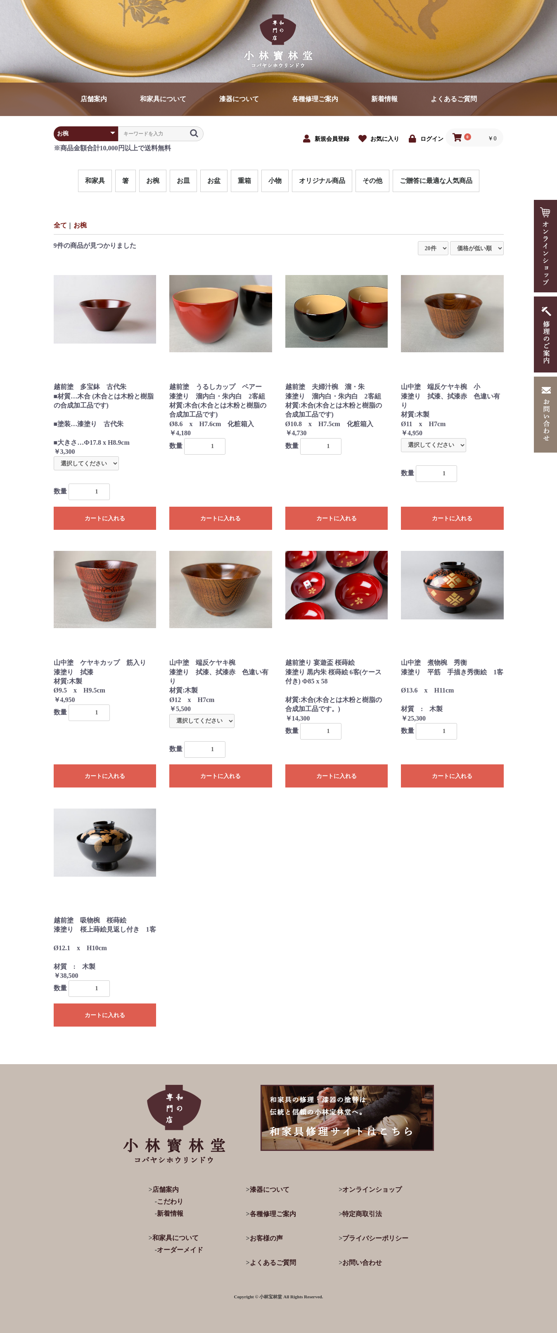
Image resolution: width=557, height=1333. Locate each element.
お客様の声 (266, 1238)
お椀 (152, 180)
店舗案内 (94, 98)
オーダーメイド (180, 1249)
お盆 (213, 180)
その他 (372, 180)
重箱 (244, 180)
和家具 (95, 180)
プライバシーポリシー (375, 1238)
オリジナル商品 (322, 180)
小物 (275, 180)
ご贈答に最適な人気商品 (436, 180)
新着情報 (384, 98)
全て (60, 225)
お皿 (183, 180)
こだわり (170, 1201)
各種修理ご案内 (315, 98)
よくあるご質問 (454, 98)
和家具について (163, 98)
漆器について (239, 98)
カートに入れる (105, 518)
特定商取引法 (362, 1213)
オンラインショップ (372, 1189)
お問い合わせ (362, 1262)
